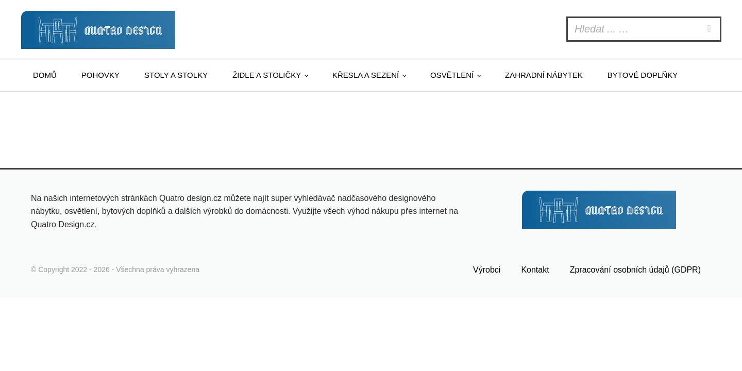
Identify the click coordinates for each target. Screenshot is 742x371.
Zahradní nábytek (544, 75)
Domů (45, 75)
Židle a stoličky (266, 75)
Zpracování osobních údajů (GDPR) (635, 269)
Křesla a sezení (365, 75)
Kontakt (535, 269)
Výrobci (486, 269)
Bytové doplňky (643, 75)
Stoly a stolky (176, 75)
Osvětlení (452, 75)
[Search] (710, 29)
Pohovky (100, 75)
